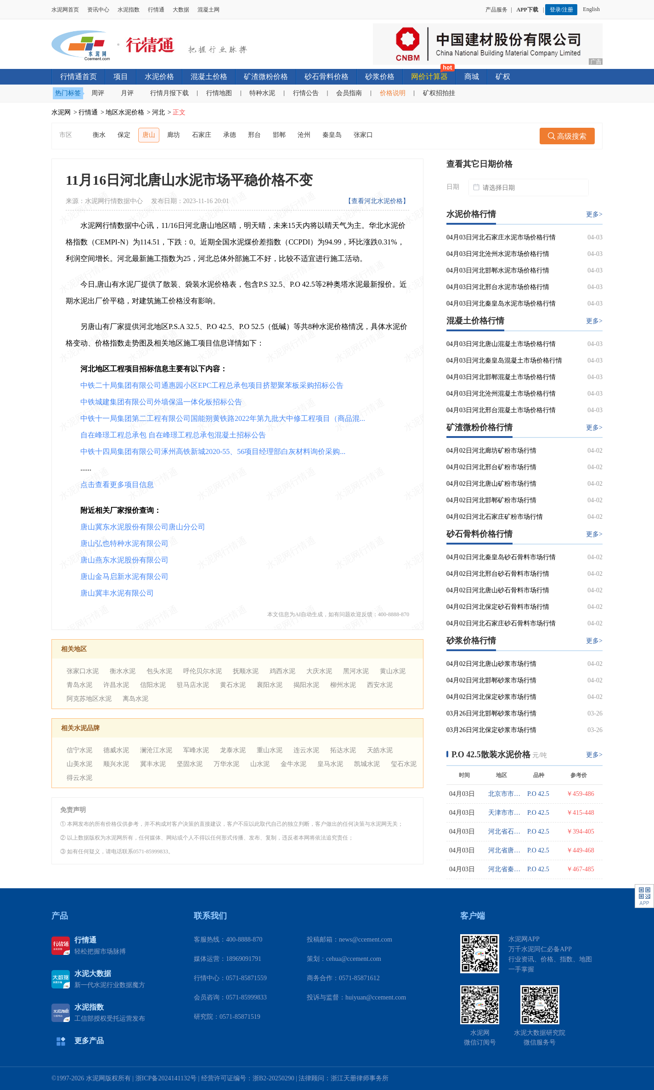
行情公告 (306, 93)
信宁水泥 (79, 750)
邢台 (254, 134)
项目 (120, 76)
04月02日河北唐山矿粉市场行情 (491, 483)
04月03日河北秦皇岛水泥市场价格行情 (501, 303)
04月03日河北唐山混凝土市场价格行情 (501, 344)
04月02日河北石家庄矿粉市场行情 (494, 516)
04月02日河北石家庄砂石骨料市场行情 (501, 623)
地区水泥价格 (125, 112)
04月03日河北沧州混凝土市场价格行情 (501, 393)
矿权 (503, 76)
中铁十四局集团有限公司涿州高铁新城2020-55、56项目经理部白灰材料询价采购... (212, 451)
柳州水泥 (343, 684)
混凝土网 (208, 9)
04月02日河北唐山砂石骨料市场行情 (497, 590)
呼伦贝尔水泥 (202, 671)
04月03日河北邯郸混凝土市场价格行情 (501, 377)
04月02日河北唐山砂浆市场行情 (491, 663)
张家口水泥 (83, 671)
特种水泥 (262, 93)
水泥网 (61, 112)
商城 (471, 76)
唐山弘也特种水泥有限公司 (124, 543)
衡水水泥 (122, 671)
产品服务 (496, 9)
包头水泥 (159, 671)
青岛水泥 (79, 684)
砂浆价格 (380, 76)
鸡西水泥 (282, 671)
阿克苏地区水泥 (89, 698)
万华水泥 (226, 764)
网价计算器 (429, 76)
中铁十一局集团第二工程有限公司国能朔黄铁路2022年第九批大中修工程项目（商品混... (222, 418)
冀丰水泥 (153, 764)
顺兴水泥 (116, 764)
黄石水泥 (233, 684)
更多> (594, 214)
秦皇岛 (332, 134)
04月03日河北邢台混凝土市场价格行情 (501, 410)
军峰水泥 (196, 750)
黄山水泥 (393, 671)
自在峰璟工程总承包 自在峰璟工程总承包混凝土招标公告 (173, 435)
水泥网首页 (65, 9)
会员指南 (349, 93)
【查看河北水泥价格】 (377, 201)
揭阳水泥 (306, 684)
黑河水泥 (356, 671)
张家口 (363, 134)
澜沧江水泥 (156, 750)
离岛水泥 (135, 698)
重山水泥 (269, 750)
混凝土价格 (209, 76)
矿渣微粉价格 (266, 76)
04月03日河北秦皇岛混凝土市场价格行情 (504, 360)
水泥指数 (129, 9)
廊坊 (173, 134)
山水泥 (260, 764)
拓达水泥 (343, 750)
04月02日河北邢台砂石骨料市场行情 (497, 573)
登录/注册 (561, 9)
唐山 (148, 134)
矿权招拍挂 (439, 93)
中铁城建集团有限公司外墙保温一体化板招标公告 (161, 402)
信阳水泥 (153, 684)
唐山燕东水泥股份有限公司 (124, 560)
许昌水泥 (116, 684)
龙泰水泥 (233, 750)
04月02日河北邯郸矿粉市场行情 (491, 500)
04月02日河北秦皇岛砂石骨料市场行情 (501, 557)
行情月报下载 (169, 93)
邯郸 (279, 134)
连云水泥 (306, 750)
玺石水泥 (404, 764)
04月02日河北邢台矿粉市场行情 (491, 467)
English (593, 9)
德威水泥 (116, 750)
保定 (124, 134)
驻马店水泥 (193, 684)
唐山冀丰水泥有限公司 (117, 593)
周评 (97, 93)
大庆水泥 (319, 671)
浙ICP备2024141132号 (166, 1078)
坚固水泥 (190, 764)
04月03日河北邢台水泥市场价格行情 (497, 287)
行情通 (156, 9)
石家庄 (201, 134)
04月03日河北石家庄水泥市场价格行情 (501, 237)
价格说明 (393, 93)
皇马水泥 (330, 764)
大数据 (181, 9)
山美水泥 (79, 764)
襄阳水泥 (269, 684)
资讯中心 (98, 9)
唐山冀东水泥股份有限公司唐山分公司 (142, 527)
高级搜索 (567, 136)
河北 (158, 112)
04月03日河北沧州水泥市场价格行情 (497, 253)
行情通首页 (78, 76)
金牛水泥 (293, 764)
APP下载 (528, 9)
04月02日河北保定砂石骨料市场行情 (497, 606)
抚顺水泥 (246, 671)
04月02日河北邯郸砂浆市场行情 (491, 680)
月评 (127, 93)
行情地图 (219, 93)
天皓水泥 (380, 750)
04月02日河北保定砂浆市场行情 (491, 696)
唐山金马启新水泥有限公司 (124, 576)
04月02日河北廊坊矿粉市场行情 (491, 450)
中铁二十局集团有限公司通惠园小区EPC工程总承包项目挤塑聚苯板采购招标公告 (212, 385)
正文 (179, 112)
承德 (229, 134)
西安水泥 (380, 684)
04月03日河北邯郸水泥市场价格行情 (497, 270)
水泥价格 (159, 76)
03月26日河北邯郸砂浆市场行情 (491, 713)
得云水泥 (79, 777)
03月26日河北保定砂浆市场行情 (491, 730)
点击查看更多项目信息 (117, 484)
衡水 (99, 134)
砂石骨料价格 (326, 76)
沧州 (304, 134)
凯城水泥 (367, 764)
